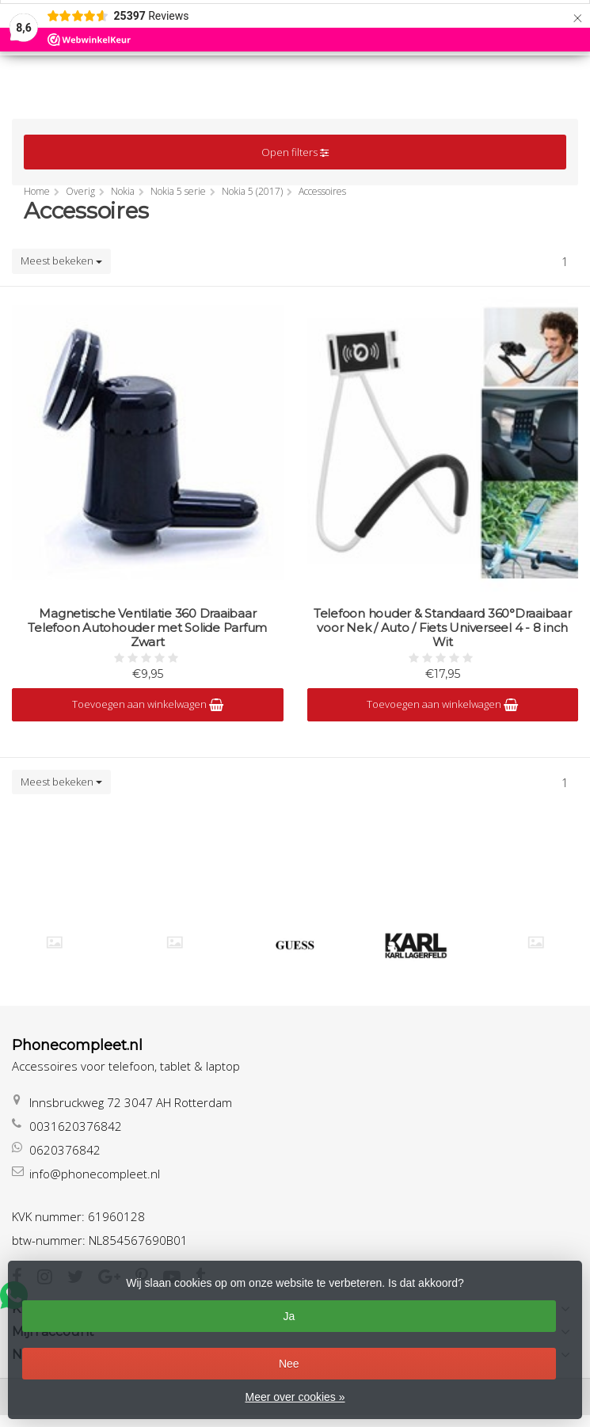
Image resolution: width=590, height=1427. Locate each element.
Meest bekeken (61, 260)
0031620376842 (75, 1126)
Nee (289, 1363)
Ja (289, 1316)
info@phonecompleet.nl (94, 1174)
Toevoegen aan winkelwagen (147, 704)
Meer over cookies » (294, 1397)
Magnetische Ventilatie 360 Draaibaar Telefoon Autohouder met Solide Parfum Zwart (147, 628)
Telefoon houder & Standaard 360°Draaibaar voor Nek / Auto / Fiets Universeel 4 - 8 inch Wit (443, 628)
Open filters (295, 152)
